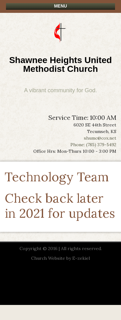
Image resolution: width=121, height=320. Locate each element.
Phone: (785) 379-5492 (93, 144)
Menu (60, 5)
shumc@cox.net (100, 138)
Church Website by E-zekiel (60, 258)
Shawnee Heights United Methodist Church (60, 64)
